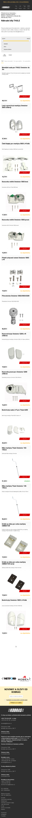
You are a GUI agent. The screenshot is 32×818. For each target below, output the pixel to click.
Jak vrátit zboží (5, 804)
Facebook (3, 812)
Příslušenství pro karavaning (8, 13)
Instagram (3, 814)
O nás (2, 806)
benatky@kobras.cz (6, 723)
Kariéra (3, 809)
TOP (2, 61)
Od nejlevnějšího (17, 61)
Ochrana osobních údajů (7, 802)
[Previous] (2, 678)
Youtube (3, 816)
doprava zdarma (7, 49)
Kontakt (3, 797)
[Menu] (29, 7)
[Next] (29, 678)
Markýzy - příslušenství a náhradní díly (10, 16)
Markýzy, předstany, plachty (8, 14)
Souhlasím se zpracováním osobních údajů (16, 700)
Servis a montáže (5, 807)
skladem (6, 43)
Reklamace (4, 801)
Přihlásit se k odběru (16, 702)
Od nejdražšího (27, 61)
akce (5, 46)
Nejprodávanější (8, 61)
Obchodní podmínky (6, 799)
